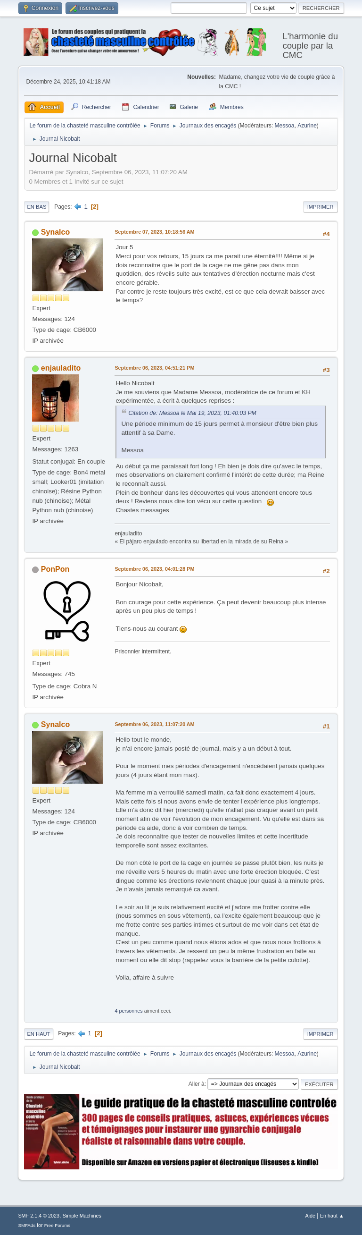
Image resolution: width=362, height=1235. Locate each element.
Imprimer (320, 207)
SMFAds (26, 1225)
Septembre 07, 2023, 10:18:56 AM (154, 232)
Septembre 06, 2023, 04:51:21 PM (154, 368)
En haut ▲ (332, 1215)
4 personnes (128, 1011)
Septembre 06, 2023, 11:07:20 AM (154, 724)
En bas (36, 207)
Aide (310, 1215)
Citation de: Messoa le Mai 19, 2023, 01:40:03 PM (192, 413)
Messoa (285, 125)
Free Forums (57, 1225)
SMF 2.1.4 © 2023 (38, 1215)
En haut (38, 1034)
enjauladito (61, 368)
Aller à (197, 1084)
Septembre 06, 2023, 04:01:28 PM (154, 569)
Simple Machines (82, 1215)
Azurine (307, 125)
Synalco (55, 232)
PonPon (55, 569)
